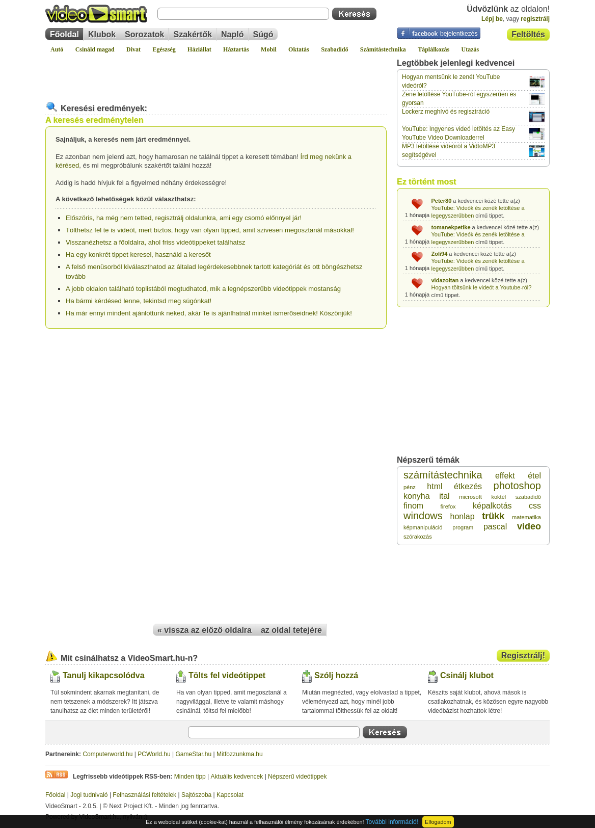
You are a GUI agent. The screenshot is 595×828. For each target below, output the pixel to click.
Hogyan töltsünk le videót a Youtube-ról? (481, 287)
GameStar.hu (194, 754)
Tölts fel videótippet (226, 675)
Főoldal (64, 34)
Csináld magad (95, 49)
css (535, 505)
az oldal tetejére (291, 630)
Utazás (470, 49)
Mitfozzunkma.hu (240, 754)
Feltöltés (528, 34)
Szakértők (192, 34)
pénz (409, 487)
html (434, 486)
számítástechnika (442, 474)
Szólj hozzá (336, 675)
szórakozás (417, 536)
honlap (462, 516)
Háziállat (199, 49)
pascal (495, 526)
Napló (232, 34)
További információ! (392, 821)
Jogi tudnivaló (88, 794)
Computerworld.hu (107, 754)
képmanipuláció (422, 527)
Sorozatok (144, 34)
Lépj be (492, 18)
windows (423, 515)
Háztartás (236, 49)
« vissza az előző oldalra (204, 630)
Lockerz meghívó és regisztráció (446, 111)
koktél (498, 497)
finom (413, 505)
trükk (493, 516)
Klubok (102, 34)
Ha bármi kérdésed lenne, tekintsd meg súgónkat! (138, 301)
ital (444, 496)
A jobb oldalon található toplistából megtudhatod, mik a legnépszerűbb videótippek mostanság (203, 288)
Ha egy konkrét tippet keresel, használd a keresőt (138, 254)
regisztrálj (535, 18)
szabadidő (528, 497)
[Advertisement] (216, 73)
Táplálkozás (433, 49)
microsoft (470, 497)
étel (534, 475)
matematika (526, 517)
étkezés (468, 486)
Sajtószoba (196, 794)
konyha (416, 496)
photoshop (517, 485)
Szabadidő (334, 49)
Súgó (263, 34)
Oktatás (298, 49)
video (529, 526)
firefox (448, 506)
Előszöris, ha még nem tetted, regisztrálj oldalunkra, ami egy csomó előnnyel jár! (184, 218)
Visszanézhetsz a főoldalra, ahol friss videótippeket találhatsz (155, 242)
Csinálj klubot (467, 675)
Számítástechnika (383, 49)
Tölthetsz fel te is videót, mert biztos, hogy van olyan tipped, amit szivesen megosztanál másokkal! (210, 230)
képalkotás (492, 505)
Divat (133, 49)
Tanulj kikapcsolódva (104, 675)
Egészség (163, 49)
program (462, 527)
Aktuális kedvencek (237, 776)
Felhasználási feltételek (144, 794)
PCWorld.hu (154, 754)
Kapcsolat (230, 794)
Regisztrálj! (523, 655)
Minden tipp (190, 776)
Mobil (269, 49)
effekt (505, 475)
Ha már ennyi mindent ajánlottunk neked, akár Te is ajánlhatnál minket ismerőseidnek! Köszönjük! (209, 313)
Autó (56, 49)
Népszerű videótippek (297, 776)
